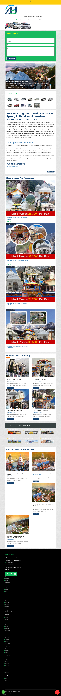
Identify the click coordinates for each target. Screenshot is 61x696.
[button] (57, 692)
